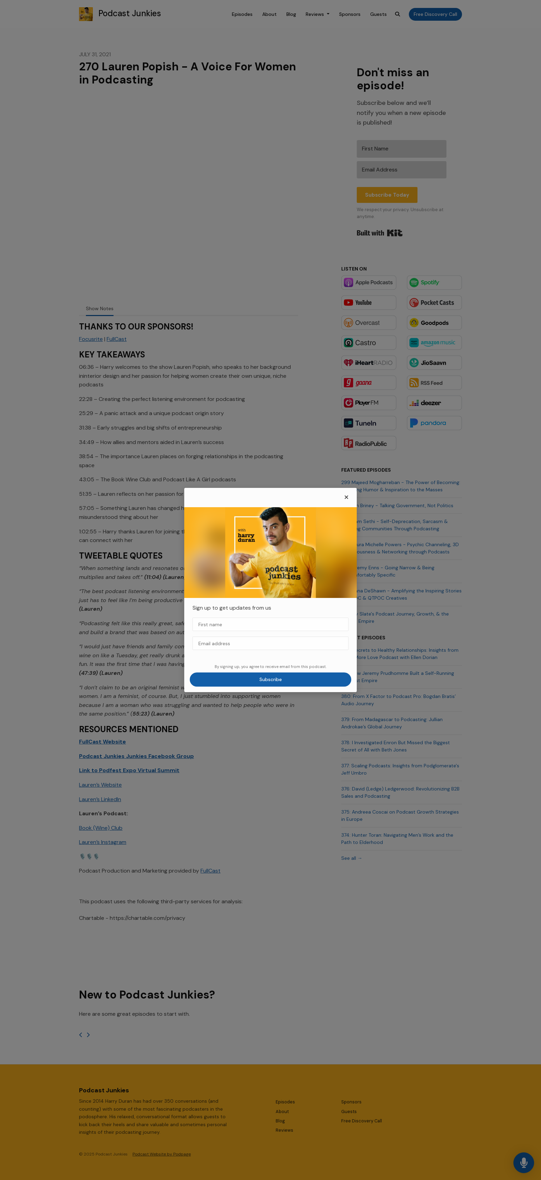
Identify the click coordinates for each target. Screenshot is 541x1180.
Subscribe (270, 679)
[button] (346, 497)
